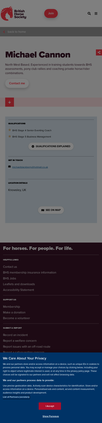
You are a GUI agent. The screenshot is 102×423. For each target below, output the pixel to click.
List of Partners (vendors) (16, 398)
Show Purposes (51, 417)
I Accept (50, 407)
